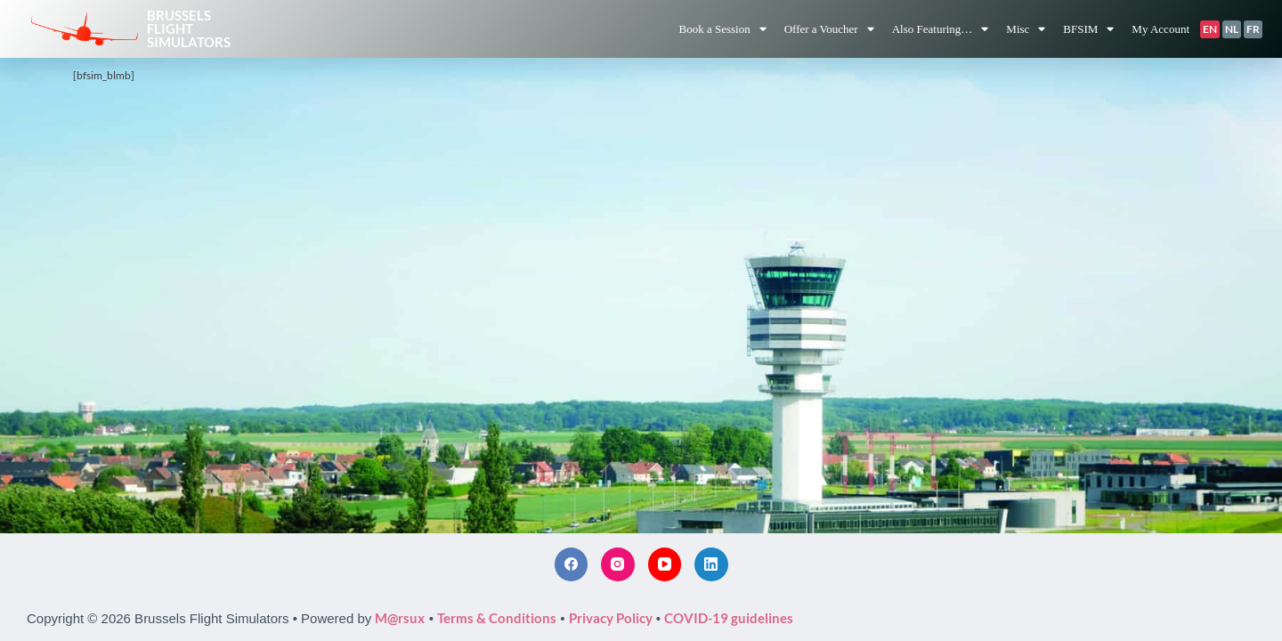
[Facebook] (571, 564)
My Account (1160, 29)
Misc (1025, 29)
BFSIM (1088, 29)
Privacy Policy (611, 618)
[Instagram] (618, 564)
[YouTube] (665, 564)
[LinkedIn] (711, 564)
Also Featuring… (940, 29)
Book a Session (722, 29)
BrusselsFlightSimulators (189, 28)
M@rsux (400, 618)
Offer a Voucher (829, 29)
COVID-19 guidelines (728, 618)
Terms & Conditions (496, 618)
